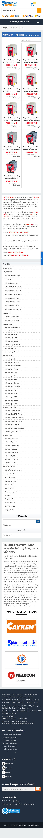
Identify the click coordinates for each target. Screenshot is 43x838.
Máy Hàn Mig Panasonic (13, 331)
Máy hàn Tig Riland (11, 449)
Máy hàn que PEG (11, 397)
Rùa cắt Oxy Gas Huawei (13, 287)
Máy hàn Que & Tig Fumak (13, 414)
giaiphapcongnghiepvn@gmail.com (22, 723)
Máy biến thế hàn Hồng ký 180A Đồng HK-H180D (12, 178)
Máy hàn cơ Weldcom (12, 317)
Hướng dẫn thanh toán (10, 749)
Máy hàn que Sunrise (12, 362)
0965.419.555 (13, 232)
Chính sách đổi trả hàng (10, 743)
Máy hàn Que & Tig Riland (13, 421)
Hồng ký (32, 214)
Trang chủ (5, 28)
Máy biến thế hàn (9, 197)
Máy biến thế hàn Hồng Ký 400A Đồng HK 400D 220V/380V (11, 91)
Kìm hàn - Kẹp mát (11, 492)
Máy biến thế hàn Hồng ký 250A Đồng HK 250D (11, 148)
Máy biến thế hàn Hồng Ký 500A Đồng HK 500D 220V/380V (31, 62)
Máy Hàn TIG (7, 435)
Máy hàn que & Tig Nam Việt (14, 428)
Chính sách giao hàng (9, 740)
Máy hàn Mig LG (10, 348)
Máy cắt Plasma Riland (12, 305)
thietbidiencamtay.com (20, 825)
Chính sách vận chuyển (10, 737)
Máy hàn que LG (10, 390)
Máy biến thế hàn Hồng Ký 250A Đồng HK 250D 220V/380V (31, 120)
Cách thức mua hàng (9, 752)
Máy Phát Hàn (7, 268)
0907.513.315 (24, 232)
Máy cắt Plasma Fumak (12, 302)
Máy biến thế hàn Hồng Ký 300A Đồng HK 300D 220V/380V (11, 62)
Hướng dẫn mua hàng (9, 746)
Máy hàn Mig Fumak (11, 338)
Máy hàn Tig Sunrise (11, 438)
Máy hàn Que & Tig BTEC (13, 432)
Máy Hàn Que (7, 355)
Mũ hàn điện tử (10, 506)
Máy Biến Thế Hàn (17, 28)
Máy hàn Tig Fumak (11, 452)
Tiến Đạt (6, 216)
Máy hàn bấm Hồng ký (12, 275)
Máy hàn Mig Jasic (11, 334)
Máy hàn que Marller (11, 400)
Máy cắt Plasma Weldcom (13, 290)
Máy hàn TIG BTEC (11, 459)
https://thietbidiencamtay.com (19, 255)
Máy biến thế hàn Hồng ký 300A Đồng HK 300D (11, 119)
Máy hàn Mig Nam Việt (12, 345)
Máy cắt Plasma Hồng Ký (13, 309)
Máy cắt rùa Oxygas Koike (13, 294)
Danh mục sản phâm (24, 22)
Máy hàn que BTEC (11, 393)
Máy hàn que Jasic (11, 372)
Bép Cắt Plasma (10, 477)
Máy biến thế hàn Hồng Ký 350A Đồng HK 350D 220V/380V (31, 91)
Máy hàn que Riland (11, 376)
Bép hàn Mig (9, 484)
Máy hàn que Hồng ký (12, 379)
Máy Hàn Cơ (7, 313)
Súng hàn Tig (9, 510)
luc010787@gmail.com (15, 252)
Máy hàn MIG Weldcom (12, 327)
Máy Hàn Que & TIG (10, 407)
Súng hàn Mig (9, 499)
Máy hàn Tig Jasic (11, 442)
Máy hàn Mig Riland (11, 341)
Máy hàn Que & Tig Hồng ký (14, 417)
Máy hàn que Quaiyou (12, 359)
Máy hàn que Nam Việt (12, 386)
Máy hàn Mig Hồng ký (12, 352)
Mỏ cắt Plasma (10, 502)
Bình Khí (7, 495)
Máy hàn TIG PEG (11, 463)
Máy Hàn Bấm (7, 272)
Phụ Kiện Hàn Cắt (9, 474)
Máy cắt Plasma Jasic (12, 298)
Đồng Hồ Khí (9, 488)
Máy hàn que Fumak (11, 369)
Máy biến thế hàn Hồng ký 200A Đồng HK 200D (31, 148)
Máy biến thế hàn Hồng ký (13, 470)
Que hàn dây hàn (10, 481)
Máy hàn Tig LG (10, 456)
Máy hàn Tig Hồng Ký (12, 445)
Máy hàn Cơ (29, 224)
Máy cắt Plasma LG (11, 283)
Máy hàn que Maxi (11, 404)
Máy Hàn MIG (7, 324)
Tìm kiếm (39, 10)
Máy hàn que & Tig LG (12, 424)
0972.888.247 (11, 718)
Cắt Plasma (7, 279)
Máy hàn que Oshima (12, 383)
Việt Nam (7, 535)
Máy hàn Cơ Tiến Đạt (12, 320)
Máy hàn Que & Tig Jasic (13, 410)
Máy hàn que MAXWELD (13, 365)
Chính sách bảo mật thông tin (12, 734)
